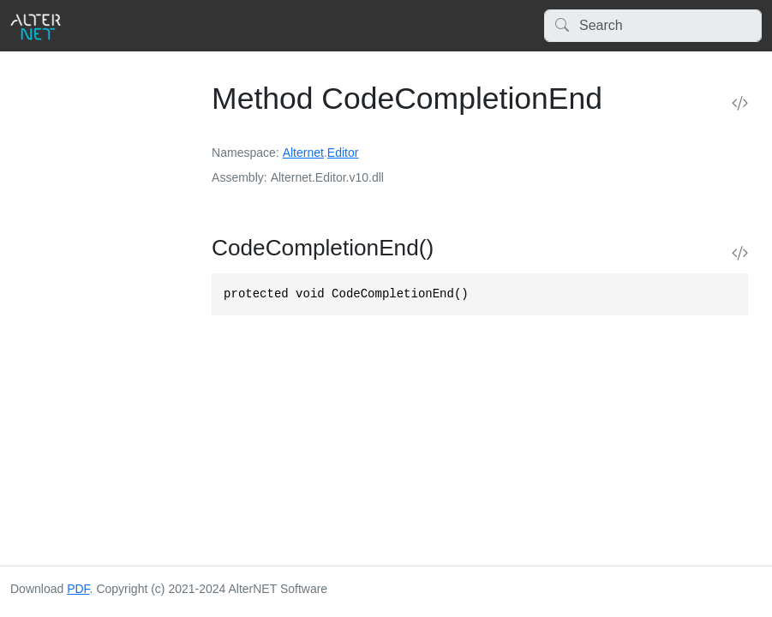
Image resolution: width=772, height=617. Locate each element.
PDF (78, 589)
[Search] (653, 25)
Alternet (303, 152)
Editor (343, 152)
